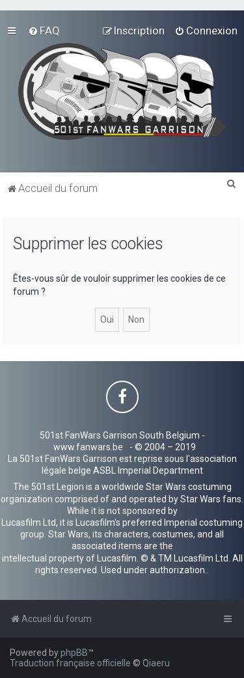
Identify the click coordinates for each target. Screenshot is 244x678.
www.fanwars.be (88, 447)
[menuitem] (44, 30)
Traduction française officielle (70, 663)
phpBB (74, 652)
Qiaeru (156, 663)
